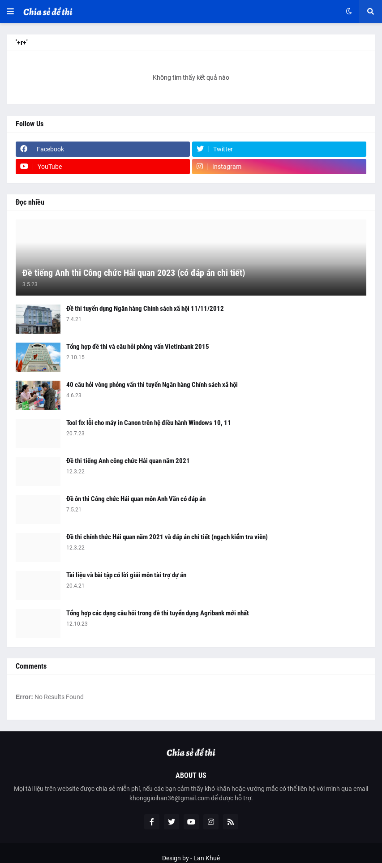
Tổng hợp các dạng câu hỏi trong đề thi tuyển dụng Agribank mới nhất (157, 613)
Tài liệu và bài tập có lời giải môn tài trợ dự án (126, 575)
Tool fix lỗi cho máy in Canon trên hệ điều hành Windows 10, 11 (148, 423)
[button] (10, 11)
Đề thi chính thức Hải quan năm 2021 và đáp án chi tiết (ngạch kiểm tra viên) (167, 537)
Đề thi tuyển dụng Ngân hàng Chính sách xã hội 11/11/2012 (145, 309)
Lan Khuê (206, 858)
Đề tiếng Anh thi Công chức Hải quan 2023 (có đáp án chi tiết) (133, 272)
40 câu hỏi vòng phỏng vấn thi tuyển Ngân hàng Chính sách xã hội (152, 385)
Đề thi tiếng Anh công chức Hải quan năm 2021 (128, 461)
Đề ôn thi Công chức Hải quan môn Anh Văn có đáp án (136, 499)
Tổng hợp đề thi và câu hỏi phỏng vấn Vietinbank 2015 (137, 347)
